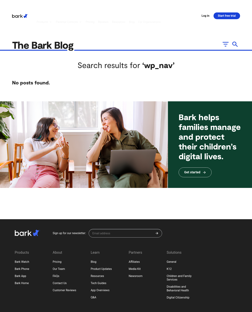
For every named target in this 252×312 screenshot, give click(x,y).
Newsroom (135, 256)
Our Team (59, 249)
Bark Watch (22, 242)
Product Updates (101, 249)
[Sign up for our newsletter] (125, 213)
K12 (169, 249)
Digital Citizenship (178, 278)
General (171, 242)
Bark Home (22, 263)
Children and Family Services (179, 258)
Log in (205, 6)
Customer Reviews (64, 270)
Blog (93, 242)
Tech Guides (98, 263)
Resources (97, 256)
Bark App (20, 256)
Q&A (93, 277)
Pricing (57, 242)
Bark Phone (22, 249)
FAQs (56, 256)
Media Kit (135, 249)
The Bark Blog (44, 25)
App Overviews (100, 270)
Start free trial (227, 6)
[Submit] (157, 214)
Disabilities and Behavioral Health (178, 269)
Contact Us (60, 263)
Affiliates (134, 242)
